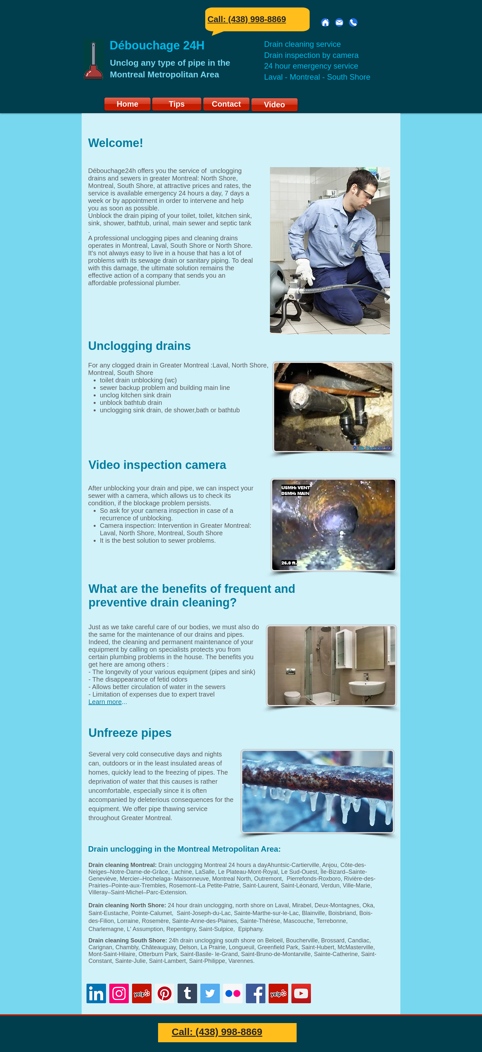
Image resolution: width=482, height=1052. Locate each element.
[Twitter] (210, 993)
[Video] (274, 104)
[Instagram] (119, 993)
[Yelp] (278, 993)
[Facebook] (255, 993)
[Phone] (353, 22)
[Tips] (176, 104)
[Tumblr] (187, 993)
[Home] (325, 22)
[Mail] (339, 22)
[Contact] (226, 104)
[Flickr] (233, 993)
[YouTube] (301, 993)
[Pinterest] (164, 993)
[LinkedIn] (96, 993)
